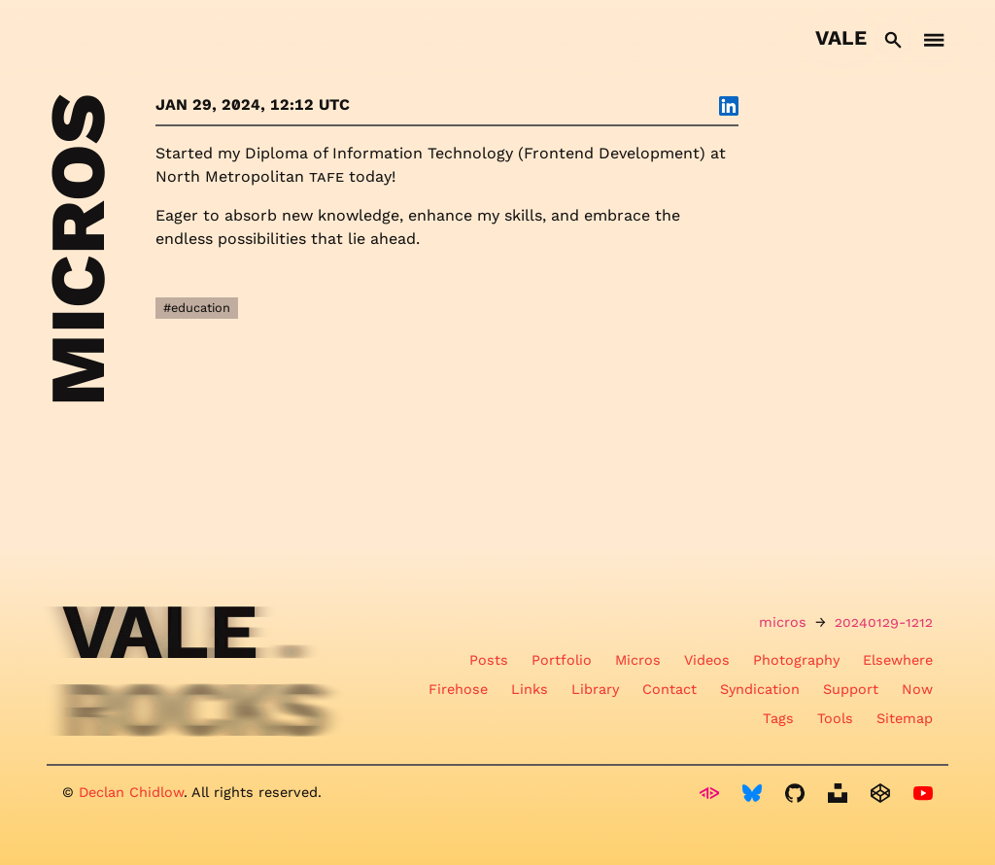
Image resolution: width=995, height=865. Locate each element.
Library (595, 689)
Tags (778, 718)
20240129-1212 (884, 622)
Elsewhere (898, 660)
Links (529, 689)
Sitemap (904, 718)
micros (782, 622)
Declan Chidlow (131, 792)
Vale (841, 38)
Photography (796, 660)
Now (917, 689)
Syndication (760, 689)
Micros (638, 660)
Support (850, 689)
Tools (835, 718)
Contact (669, 689)
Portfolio (562, 660)
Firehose (458, 689)
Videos (707, 660)
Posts (488, 660)
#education (196, 307)
